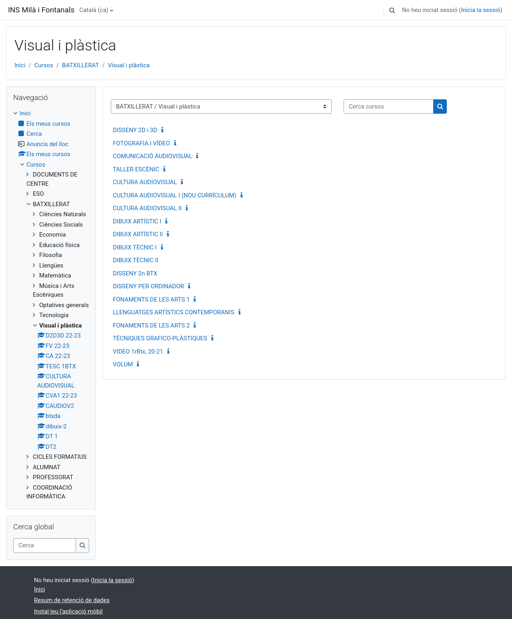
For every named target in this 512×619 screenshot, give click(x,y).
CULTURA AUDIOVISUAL (145, 182)
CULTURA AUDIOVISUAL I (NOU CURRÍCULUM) (174, 195)
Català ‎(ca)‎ (93, 10)
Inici (20, 65)
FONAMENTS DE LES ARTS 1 (151, 299)
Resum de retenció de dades (72, 600)
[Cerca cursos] (389, 106)
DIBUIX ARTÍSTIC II (138, 234)
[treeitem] (51, 305)
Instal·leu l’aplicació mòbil (68, 611)
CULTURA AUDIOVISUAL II (147, 208)
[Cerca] (44, 545)
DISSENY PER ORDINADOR (148, 286)
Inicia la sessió (480, 10)
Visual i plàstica (129, 65)
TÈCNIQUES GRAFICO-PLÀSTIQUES (160, 338)
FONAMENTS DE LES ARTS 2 (151, 325)
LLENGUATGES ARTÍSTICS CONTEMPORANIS (173, 312)
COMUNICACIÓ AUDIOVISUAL (152, 156)
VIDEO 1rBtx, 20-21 (138, 351)
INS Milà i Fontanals (41, 10)
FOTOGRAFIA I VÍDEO (141, 143)
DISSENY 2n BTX (135, 273)
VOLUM (123, 364)
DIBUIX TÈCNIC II (135, 260)
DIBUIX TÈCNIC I (135, 247)
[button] (392, 10)
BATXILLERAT (80, 65)
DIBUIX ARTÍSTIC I (137, 221)
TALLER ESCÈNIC (136, 169)
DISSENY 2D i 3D (135, 130)
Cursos (43, 65)
